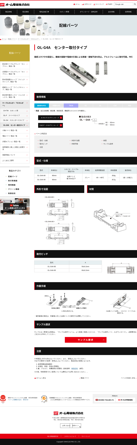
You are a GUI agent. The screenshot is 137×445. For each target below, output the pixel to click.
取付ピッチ (44, 144)
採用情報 (128, 12)
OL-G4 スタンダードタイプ (13, 120)
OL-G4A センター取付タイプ (14, 125)
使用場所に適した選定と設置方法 (13, 148)
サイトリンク (86, 436)
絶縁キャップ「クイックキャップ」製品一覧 (13, 88)
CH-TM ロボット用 (10, 111)
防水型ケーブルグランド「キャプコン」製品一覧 (13, 65)
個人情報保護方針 (52, 436)
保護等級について (8, 155)
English (110, 4)
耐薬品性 (74, 368)
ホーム (77, 4)
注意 (41, 147)
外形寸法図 (76, 140)
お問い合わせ (58, 425)
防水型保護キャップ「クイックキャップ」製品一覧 (13, 81)
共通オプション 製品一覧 (11, 141)
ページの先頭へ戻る (128, 378)
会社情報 (111, 12)
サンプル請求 (108, 144)
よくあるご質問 (8, 160)
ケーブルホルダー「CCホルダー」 (29, 39)
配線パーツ (12, 39)
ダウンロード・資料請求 (89, 12)
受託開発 (25, 12)
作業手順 (75, 144)
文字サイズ (87, 4)
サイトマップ (99, 4)
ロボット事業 (64, 12)
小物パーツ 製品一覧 (9, 130)
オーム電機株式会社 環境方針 (18, 400)
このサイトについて (70, 436)
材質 (105, 140)
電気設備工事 (44, 12)
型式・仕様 (44, 140)
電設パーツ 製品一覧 (9, 136)
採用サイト (78, 425)
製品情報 (8, 12)
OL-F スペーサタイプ (11, 115)
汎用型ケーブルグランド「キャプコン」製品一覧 (13, 73)
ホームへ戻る (41, 378)
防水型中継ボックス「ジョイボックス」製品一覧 (13, 96)
